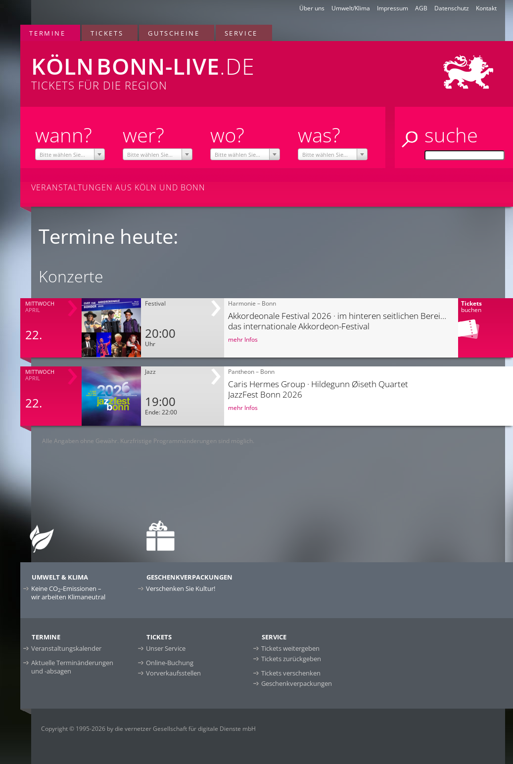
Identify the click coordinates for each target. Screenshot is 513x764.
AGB (421, 8)
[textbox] (70, 155)
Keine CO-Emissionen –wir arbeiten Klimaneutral (68, 592)
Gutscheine (173, 33)
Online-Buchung (169, 662)
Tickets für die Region (166, 66)
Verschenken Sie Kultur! (180, 588)
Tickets (107, 33)
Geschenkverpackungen (296, 683)
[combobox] (70, 154)
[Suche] (464, 155)
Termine (47, 33)
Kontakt (486, 8)
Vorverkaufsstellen (173, 673)
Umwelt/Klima (350, 8)
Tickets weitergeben (290, 648)
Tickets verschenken (291, 673)
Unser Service (166, 648)
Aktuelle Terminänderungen (72, 666)
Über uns (312, 8)
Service (241, 33)
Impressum (392, 8)
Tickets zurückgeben (291, 658)
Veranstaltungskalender (66, 648)
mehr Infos (243, 339)
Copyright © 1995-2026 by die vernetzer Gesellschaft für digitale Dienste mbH (148, 728)
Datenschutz (451, 8)
